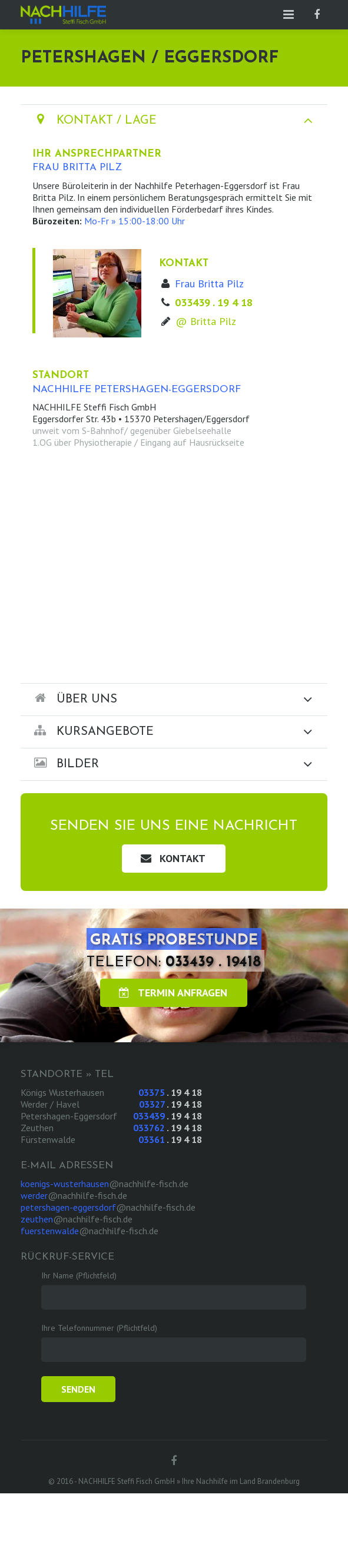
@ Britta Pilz (205, 321)
